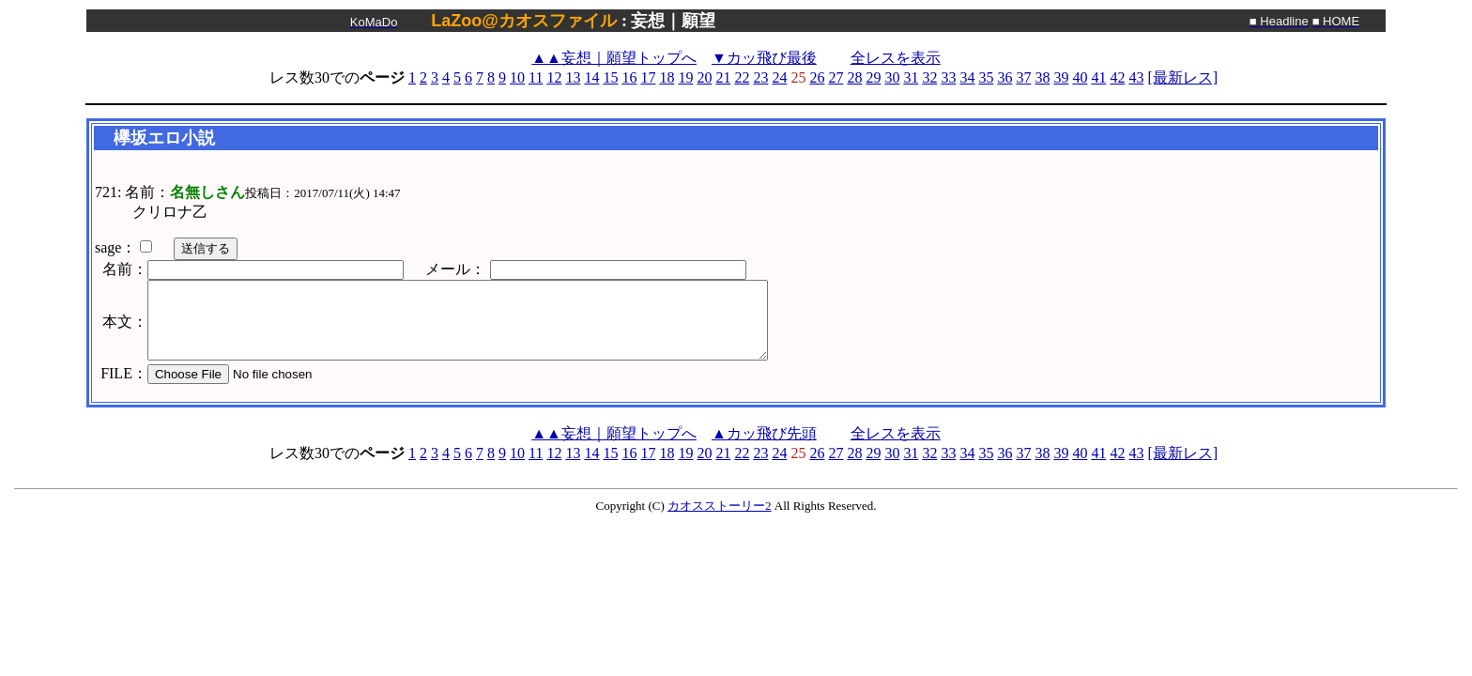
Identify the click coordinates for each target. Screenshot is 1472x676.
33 (948, 77)
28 (854, 77)
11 (536, 77)
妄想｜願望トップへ (614, 58)
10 (517, 77)
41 (1098, 77)
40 (1079, 77)
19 (685, 77)
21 (722, 77)
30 (891, 77)
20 (704, 77)
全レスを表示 (896, 58)
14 (591, 77)
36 (1004, 77)
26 (816, 77)
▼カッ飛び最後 (764, 58)
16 (628, 77)
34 (966, 77)
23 (760, 77)
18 (666, 77)
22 (741, 77)
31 (910, 77)
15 (610, 77)
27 (835, 77)
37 (1023, 77)
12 (553, 77)
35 (985, 77)
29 (873, 77)
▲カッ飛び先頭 (764, 433)
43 (1135, 77)
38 (1042, 77)
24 (779, 77)
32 (929, 77)
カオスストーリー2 (719, 506)
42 (1117, 77)
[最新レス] (1182, 77)
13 (572, 77)
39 (1060, 77)
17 (647, 77)
